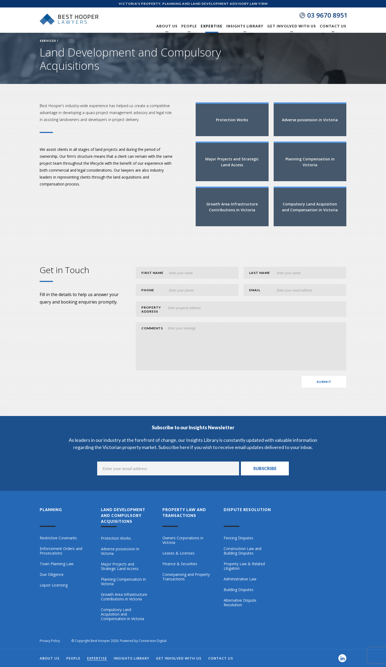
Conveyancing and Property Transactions (186, 576)
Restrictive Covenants (58, 538)
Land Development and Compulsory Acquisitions (123, 515)
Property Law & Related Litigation (244, 566)
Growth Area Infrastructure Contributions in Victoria (124, 596)
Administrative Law (240, 579)
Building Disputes (238, 589)
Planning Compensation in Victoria (123, 581)
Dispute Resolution (247, 509)
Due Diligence (52, 574)
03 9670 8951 (327, 15)
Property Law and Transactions (184, 512)
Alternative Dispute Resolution (240, 602)
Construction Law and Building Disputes (242, 551)
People (189, 26)
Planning (51, 509)
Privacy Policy (50, 640)
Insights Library (244, 26)
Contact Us (333, 26)
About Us (167, 26)
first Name (152, 273)
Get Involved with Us (291, 26)
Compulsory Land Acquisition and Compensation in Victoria (122, 614)
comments (152, 328)
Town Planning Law (56, 563)
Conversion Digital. (153, 640)
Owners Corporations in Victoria (182, 540)
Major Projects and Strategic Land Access (120, 566)
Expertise (212, 26)
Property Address (151, 309)
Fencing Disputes (238, 538)
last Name (259, 273)
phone (147, 290)
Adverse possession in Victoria (120, 551)
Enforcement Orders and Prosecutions (61, 551)
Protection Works (116, 538)
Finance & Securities (179, 563)
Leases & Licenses (178, 553)
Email (254, 290)
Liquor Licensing (54, 585)
